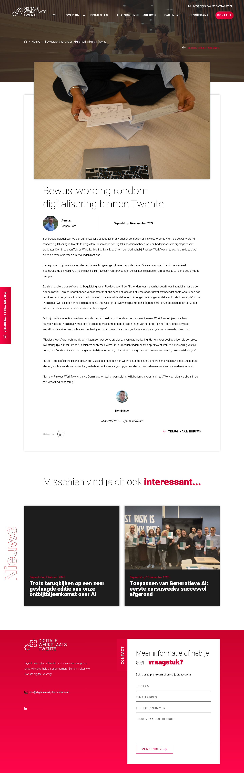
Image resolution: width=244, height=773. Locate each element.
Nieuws (36, 42)
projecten (156, 675)
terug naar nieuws (203, 48)
